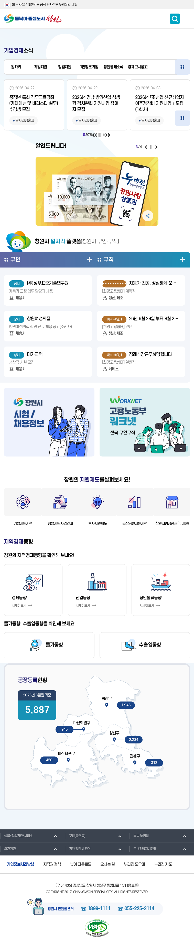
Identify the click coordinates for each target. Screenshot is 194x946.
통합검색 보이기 (175, 19)
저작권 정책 (52, 864)
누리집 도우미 (134, 864)
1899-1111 (99, 909)
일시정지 (98, 135)
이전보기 (93, 135)
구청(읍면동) (75, 836)
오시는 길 (107, 864)
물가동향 (54, 645)
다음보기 (108, 135)
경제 (137, 67)
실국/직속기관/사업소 (16, 836)
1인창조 (89, 67)
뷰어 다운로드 (80, 864)
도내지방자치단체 (142, 849)
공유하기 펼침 (147, 215)
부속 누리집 (138, 836)
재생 (103, 135)
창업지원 (64, 67)
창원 (113, 67)
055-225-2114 (139, 909)
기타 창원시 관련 (78, 849)
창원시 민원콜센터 (61, 909)
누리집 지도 (163, 864)
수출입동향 (150, 645)
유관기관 (8, 849)
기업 (40, 67)
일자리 (16, 67)
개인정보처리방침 (20, 864)
